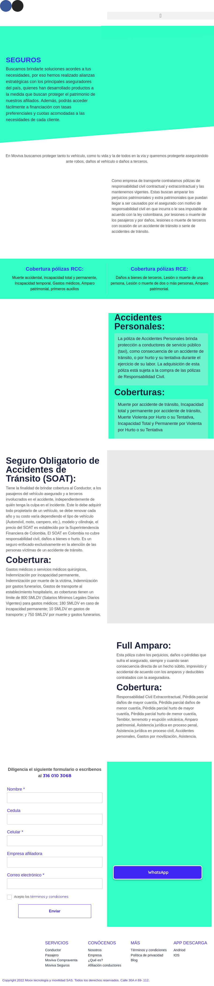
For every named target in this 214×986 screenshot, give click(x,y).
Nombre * (16, 789)
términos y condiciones (49, 898)
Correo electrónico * (25, 876)
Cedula (13, 810)
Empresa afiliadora (24, 854)
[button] (160, 16)
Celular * (15, 832)
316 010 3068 (57, 775)
